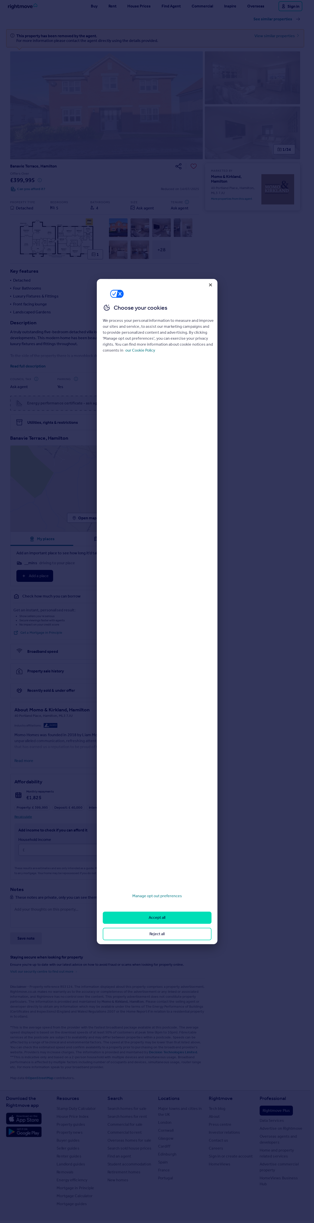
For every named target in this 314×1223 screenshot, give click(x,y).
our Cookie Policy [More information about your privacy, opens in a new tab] (140, 350)
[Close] (210, 284)
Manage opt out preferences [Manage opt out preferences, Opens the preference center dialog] (157, 895)
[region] (157, 611)
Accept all (157, 917)
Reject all (157, 933)
